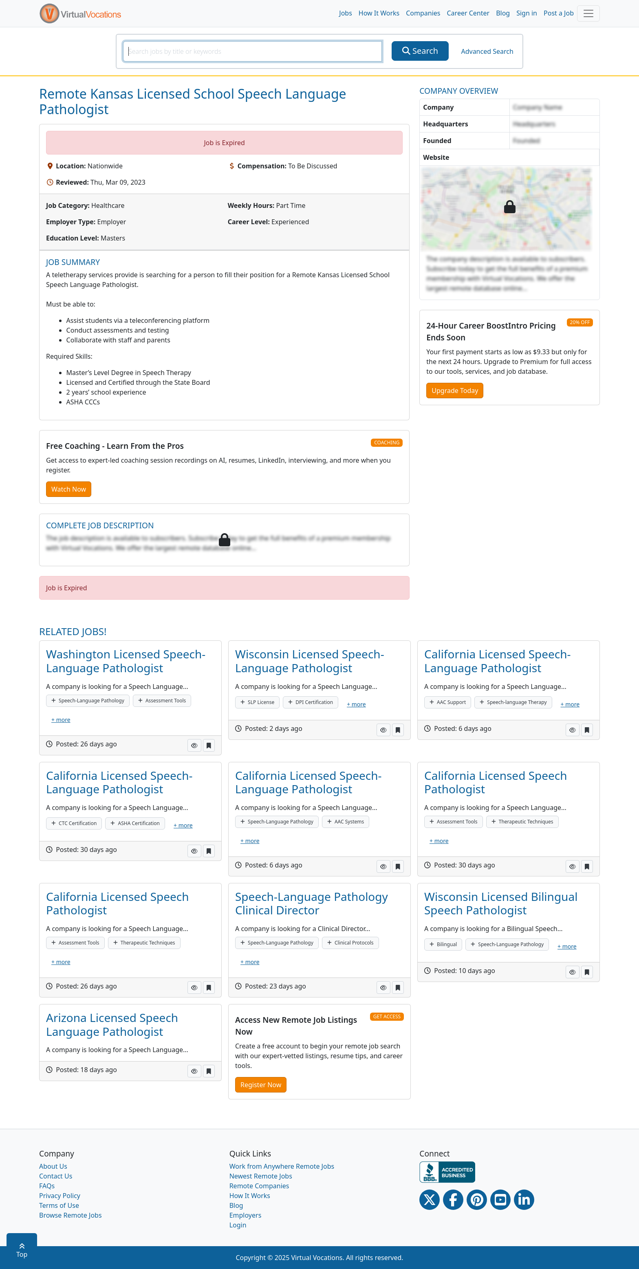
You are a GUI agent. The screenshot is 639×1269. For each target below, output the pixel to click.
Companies (423, 13)
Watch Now (68, 489)
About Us (53, 1166)
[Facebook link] (453, 1200)
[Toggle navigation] (588, 13)
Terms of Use (59, 1205)
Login (238, 1224)
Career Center (468, 13)
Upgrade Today (455, 390)
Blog (503, 13)
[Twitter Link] (429, 1200)
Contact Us (55, 1176)
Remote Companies (259, 1185)
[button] (194, 745)
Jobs (345, 13)
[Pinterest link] (477, 1200)
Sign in (526, 13)
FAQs (47, 1185)
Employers (245, 1215)
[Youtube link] (500, 1200)
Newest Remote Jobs (260, 1176)
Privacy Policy (59, 1195)
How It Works (379, 13)
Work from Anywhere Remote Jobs (282, 1166)
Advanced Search (487, 51)
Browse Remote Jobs (70, 1215)
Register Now (260, 1084)
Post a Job (559, 13)
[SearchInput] (252, 51)
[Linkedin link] (524, 1200)
